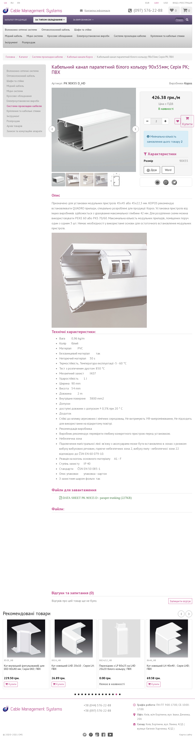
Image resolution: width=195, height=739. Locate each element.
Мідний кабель (13, 36)
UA (5, 2)
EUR (147, 2)
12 (113, 694)
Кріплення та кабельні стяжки (168, 36)
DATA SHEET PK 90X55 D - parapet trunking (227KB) (97, 497)
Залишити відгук (180, 601)
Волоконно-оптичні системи (21, 29)
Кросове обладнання (59, 36)
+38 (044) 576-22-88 (97, 705)
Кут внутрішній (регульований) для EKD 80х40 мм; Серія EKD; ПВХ (24, 667)
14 (120, 694)
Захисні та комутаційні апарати (24, 131)
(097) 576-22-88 (148, 10)
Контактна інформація (97, 10)
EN (18, 2)
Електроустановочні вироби (93, 36)
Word (168, 170)
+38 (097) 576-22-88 (97, 710)
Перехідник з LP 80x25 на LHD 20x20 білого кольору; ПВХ (117, 667)
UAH (156, 2)
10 (106, 694)
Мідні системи (35, 36)
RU (12, 2)
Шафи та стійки (82, 29)
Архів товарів (14, 126)
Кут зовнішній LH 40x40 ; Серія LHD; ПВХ (168, 667)
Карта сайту (185, 734)
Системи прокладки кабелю (130, 36)
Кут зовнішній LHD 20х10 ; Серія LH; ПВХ (73, 667)
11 (109, 694)
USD (166, 2)
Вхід (175, 2)
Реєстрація (186, 2)
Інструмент (11, 42)
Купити (187, 121)
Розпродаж (28, 42)
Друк (152, 170)
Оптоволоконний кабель (56, 29)
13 (116, 694)
